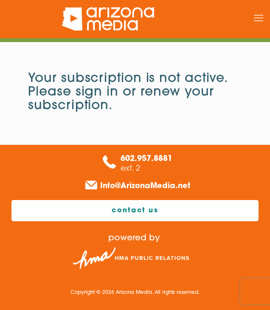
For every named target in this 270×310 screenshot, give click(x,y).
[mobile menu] (258, 19)
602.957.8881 (146, 159)
